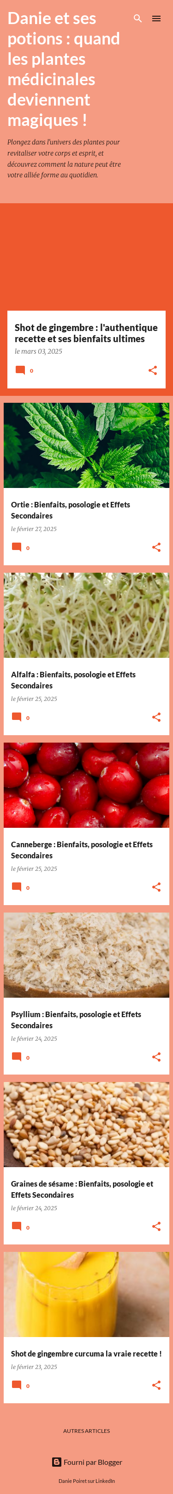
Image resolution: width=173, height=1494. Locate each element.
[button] (152, 371)
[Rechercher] (137, 18)
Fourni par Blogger (86, 1461)
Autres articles (86, 1430)
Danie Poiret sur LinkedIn (87, 1481)
